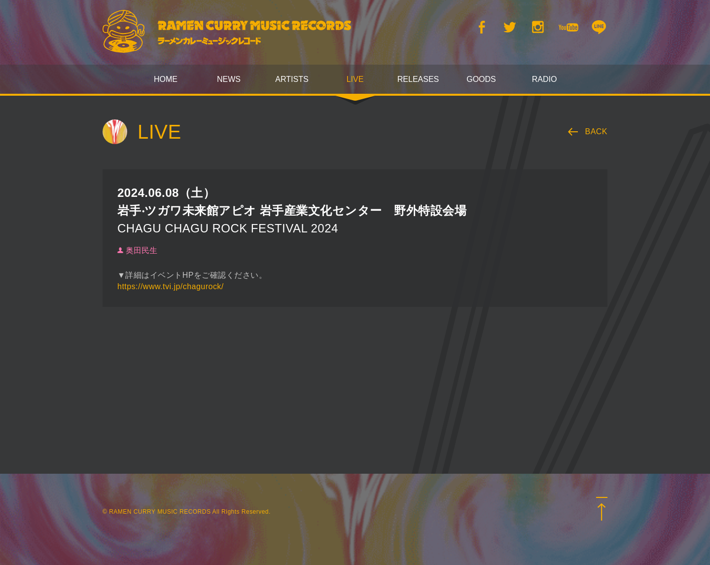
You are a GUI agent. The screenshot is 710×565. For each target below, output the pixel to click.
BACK (596, 131)
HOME (166, 79)
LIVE (355, 79)
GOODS (481, 79)
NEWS (229, 79)
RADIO (544, 79)
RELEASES (418, 79)
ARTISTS (291, 79)
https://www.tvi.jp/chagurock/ (170, 286)
